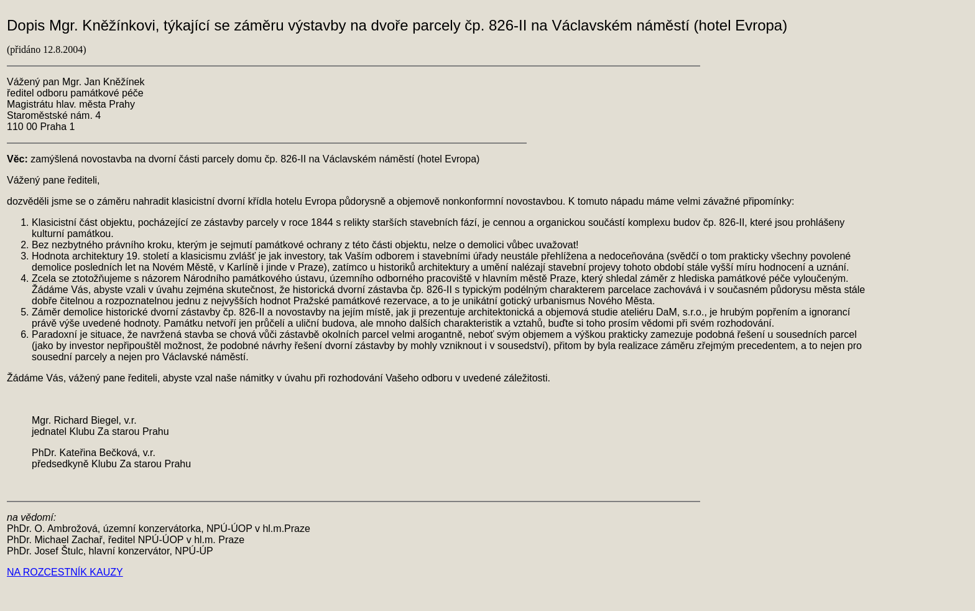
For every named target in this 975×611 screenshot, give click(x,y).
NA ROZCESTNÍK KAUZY (65, 572)
